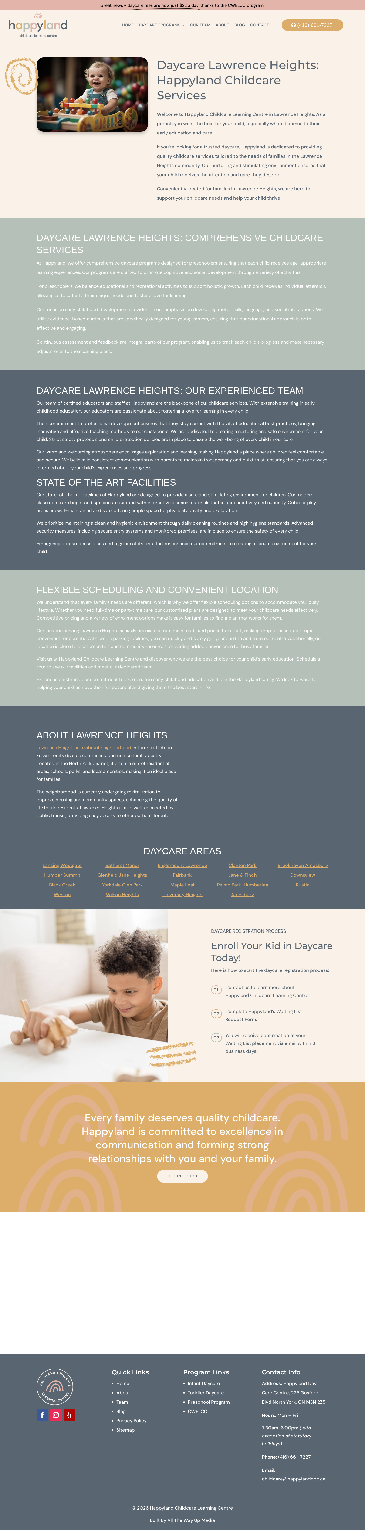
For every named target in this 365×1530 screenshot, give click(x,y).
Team (122, 1402)
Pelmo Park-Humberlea (242, 885)
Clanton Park (243, 865)
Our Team (200, 25)
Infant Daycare (204, 1383)
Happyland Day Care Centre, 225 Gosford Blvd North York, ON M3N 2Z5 (293, 1392)
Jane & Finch (242, 875)
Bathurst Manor (122, 865)
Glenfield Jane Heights (122, 875)
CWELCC (197, 1411)
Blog (239, 25)
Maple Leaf (182, 885)
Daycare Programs (159, 25)
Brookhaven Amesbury (303, 865)
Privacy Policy (131, 1421)
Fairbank (182, 875)
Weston (62, 895)
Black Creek (62, 885)
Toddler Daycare (206, 1393)
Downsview (302, 875)
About (222, 25)
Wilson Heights (122, 895)
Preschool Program (209, 1402)
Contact (259, 25)
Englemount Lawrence (182, 865)
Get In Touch (182, 1176)
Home (128, 25)
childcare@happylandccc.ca (293, 1479)
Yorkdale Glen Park (122, 885)
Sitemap (125, 1430)
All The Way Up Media (191, 1520)
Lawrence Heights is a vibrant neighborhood (84, 748)
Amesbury (242, 895)
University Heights (182, 895)
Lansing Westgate (62, 865)
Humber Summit (62, 875)
